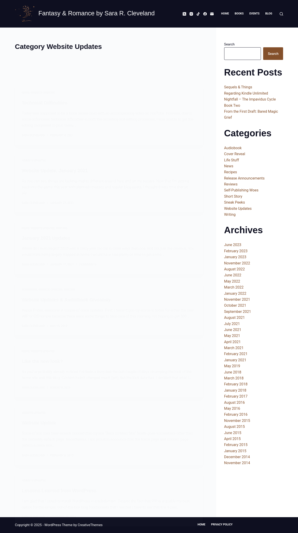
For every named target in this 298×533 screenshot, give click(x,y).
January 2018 (235, 390)
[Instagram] (191, 14)
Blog (268, 13)
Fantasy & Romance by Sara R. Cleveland (97, 13)
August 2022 (234, 269)
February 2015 (236, 445)
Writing (230, 214)
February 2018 (236, 384)
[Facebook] (205, 14)
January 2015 (235, 451)
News (228, 166)
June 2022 (232, 275)
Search (229, 44)
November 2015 (237, 420)
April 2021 (232, 342)
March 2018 (234, 378)
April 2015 (232, 439)
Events (254, 13)
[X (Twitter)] (184, 14)
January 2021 (235, 360)
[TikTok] (198, 14)
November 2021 (237, 299)
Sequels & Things (238, 87)
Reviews (231, 184)
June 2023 (232, 245)
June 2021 (232, 330)
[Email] (212, 14)
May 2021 (232, 336)
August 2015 (234, 426)
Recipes (230, 172)
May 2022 (232, 281)
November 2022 (237, 263)
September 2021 (237, 311)
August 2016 (234, 402)
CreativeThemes (90, 525)
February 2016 (236, 414)
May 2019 (232, 366)
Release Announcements (244, 178)
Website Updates (238, 208)
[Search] (281, 14)
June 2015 (232, 433)
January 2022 (235, 293)
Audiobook (233, 148)
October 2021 (235, 305)
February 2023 (236, 251)
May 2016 (232, 408)
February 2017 (236, 396)
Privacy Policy (222, 524)
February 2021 (236, 354)
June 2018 (232, 372)
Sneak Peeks (234, 202)
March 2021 (234, 348)
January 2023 (235, 257)
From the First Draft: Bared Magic (251, 111)
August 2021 (234, 317)
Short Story (233, 196)
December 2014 (237, 457)
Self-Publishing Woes (241, 190)
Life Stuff (231, 160)
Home (225, 13)
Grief (228, 117)
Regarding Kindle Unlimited (246, 93)
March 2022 (234, 287)
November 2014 (237, 463)
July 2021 (232, 324)
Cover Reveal (234, 154)
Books (239, 13)
